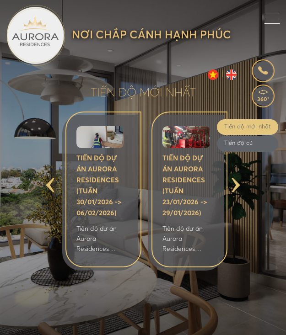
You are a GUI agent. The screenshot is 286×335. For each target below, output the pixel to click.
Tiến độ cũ (238, 143)
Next (236, 185)
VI (213, 74)
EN (231, 74)
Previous (50, 185)
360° (263, 99)
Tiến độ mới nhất (247, 127)
